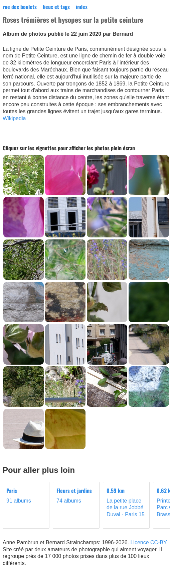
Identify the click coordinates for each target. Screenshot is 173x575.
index (82, 7)
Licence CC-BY (148, 542)
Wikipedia (14, 118)
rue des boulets (20, 7)
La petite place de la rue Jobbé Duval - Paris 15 (126, 502)
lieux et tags (56, 7)
